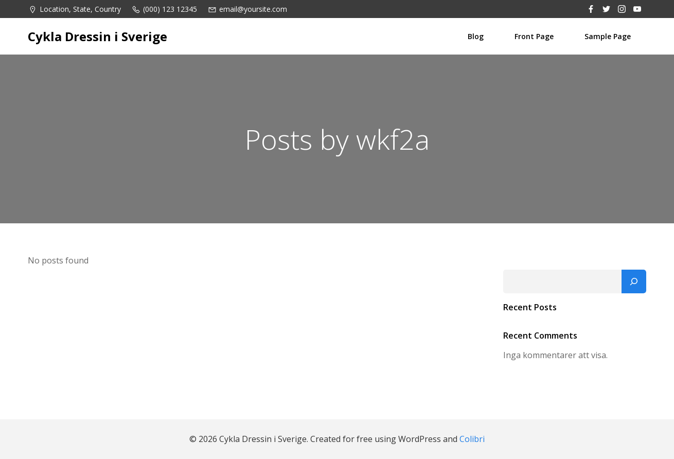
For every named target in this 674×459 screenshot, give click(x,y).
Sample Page (607, 36)
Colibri (472, 439)
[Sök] (634, 281)
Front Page (534, 36)
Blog (476, 36)
